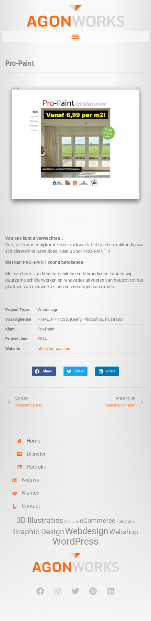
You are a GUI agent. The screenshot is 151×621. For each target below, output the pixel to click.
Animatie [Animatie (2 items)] (71, 522)
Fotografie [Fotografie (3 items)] (125, 521)
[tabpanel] (75, 145)
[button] (75, 36)
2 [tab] (75, 219)
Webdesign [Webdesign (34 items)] (86, 531)
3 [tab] (82, 219)
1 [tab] (69, 219)
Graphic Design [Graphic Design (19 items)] (38, 531)
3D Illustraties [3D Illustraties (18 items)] (40, 520)
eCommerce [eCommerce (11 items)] (97, 520)
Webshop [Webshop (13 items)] (123, 532)
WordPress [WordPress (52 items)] (75, 541)
